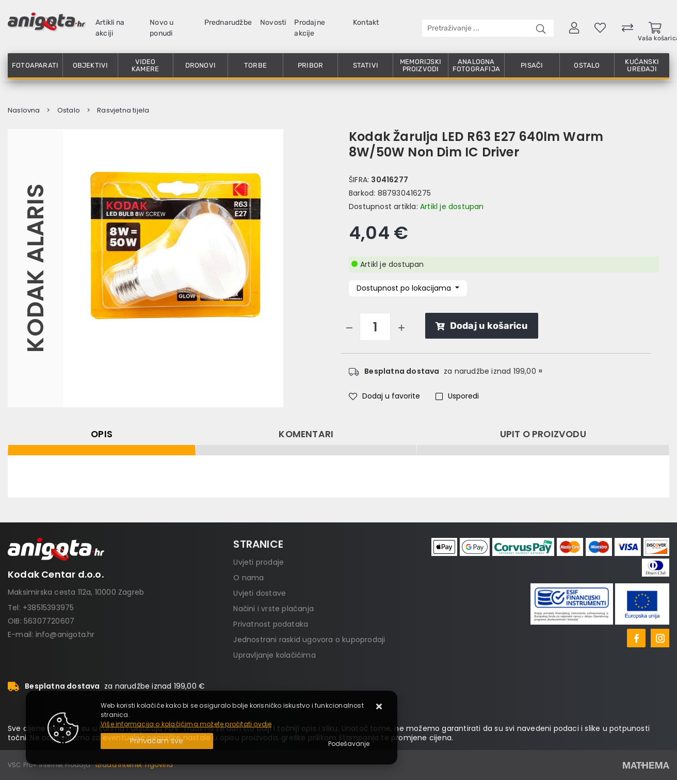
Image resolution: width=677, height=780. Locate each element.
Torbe (255, 65)
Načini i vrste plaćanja (273, 608)
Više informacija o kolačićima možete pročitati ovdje (186, 724)
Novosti (273, 22)
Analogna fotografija (476, 65)
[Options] (349, 744)
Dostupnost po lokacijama (405, 288)
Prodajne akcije (309, 28)
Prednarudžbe (228, 22)
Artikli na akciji (109, 28)
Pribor (310, 65)
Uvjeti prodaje (258, 562)
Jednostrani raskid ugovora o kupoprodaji (309, 639)
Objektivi (90, 65)
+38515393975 (48, 607)
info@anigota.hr (65, 634)
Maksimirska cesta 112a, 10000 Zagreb (76, 592)
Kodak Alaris (35, 268)
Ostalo (587, 65)
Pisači (532, 65)
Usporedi (457, 396)
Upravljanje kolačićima (274, 655)
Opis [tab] (101, 434)
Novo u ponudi (161, 28)
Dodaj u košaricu (482, 325)
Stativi (365, 65)
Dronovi (200, 65)
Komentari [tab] (306, 434)
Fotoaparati (35, 65)
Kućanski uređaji (642, 65)
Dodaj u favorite (384, 396)
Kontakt (366, 22)
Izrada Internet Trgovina (134, 764)
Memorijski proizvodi (420, 65)
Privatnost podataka (270, 624)
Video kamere (145, 65)
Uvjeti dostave (259, 593)
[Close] (157, 741)
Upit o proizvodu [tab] (543, 434)
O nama (248, 577)
